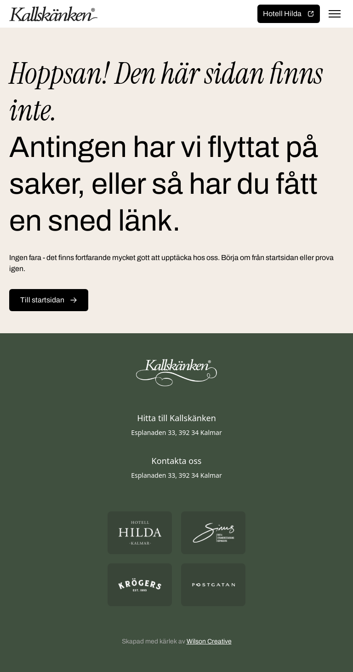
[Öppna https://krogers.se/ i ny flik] (139, 585)
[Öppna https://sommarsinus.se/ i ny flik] (213, 533)
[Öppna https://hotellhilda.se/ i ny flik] (139, 533)
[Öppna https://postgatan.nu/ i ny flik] (213, 585)
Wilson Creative (209, 641)
